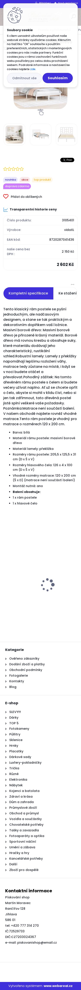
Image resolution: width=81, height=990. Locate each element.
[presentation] (6, 577)
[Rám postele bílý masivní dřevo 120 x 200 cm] (14, 134)
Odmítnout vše (24, 78)
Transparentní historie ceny (30, 209)
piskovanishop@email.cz (37, 942)
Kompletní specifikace (28, 293)
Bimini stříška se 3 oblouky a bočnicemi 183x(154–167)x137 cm (39, 607)
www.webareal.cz (58, 986)
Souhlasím (58, 78)
